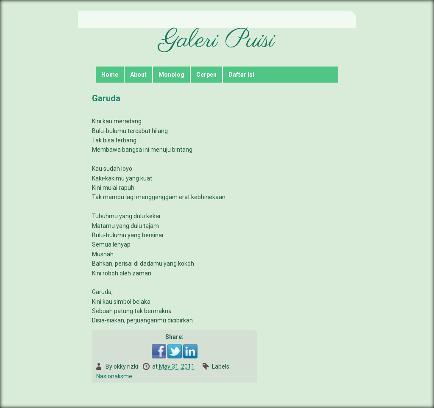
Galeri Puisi (217, 40)
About (138, 74)
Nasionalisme (114, 376)
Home (109, 74)
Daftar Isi (241, 74)
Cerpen (206, 74)
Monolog (171, 74)
